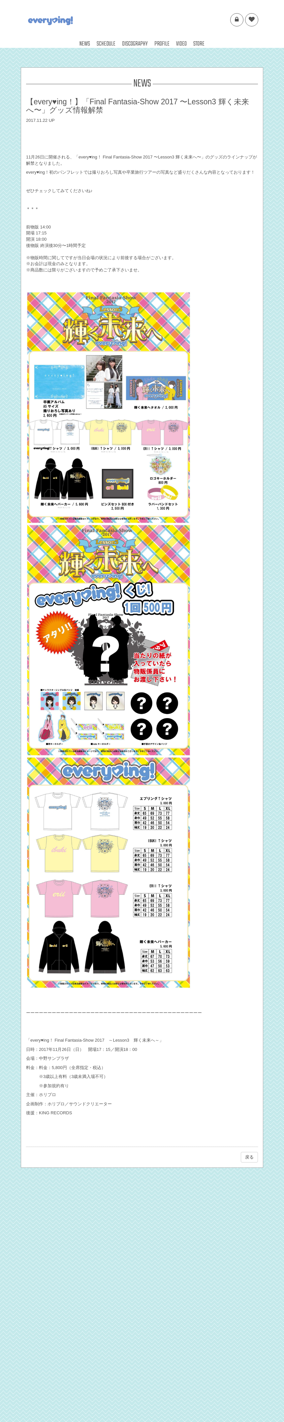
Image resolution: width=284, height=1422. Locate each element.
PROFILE (162, 44)
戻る (249, 1157)
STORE (199, 44)
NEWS (84, 44)
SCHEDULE (106, 44)
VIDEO (181, 44)
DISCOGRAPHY (135, 44)
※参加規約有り (54, 1085)
